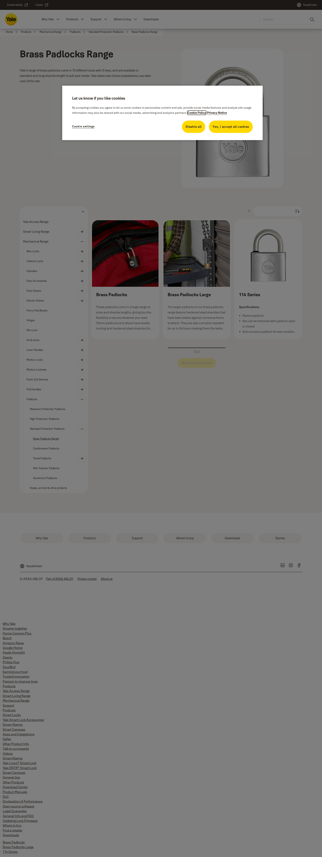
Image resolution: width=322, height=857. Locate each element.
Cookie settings (83, 126)
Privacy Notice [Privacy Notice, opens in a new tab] (217, 113)
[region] (162, 113)
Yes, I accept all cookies (231, 127)
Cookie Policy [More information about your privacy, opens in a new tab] (196, 113)
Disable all (193, 127)
